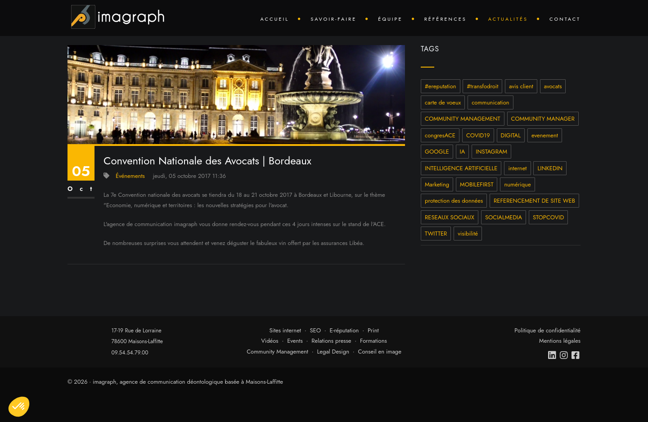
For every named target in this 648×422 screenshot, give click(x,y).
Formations (373, 340)
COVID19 (478, 135)
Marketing (437, 184)
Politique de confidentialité (547, 330)
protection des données (454, 200)
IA (462, 151)
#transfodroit (482, 86)
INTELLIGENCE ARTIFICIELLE (461, 168)
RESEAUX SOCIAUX (449, 217)
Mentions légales (559, 340)
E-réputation (344, 330)
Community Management (277, 351)
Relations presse (331, 340)
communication (490, 102)
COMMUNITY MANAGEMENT (462, 118)
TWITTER (436, 233)
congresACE (440, 135)
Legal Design (333, 351)
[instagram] (564, 355)
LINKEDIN (549, 168)
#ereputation (440, 86)
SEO (315, 330)
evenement (544, 135)
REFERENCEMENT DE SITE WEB (534, 200)
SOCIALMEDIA (503, 217)
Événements (130, 176)
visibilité (468, 233)
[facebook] (576, 355)
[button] (19, 406)
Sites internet (285, 330)
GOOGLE (437, 151)
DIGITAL (511, 135)
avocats (553, 86)
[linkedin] (552, 355)
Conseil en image (379, 351)
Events (295, 340)
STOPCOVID (548, 217)
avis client (521, 86)
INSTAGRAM (491, 151)
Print (373, 330)
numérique (517, 184)
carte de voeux (443, 102)
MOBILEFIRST (476, 184)
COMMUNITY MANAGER (543, 118)
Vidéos (269, 340)
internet (517, 168)
